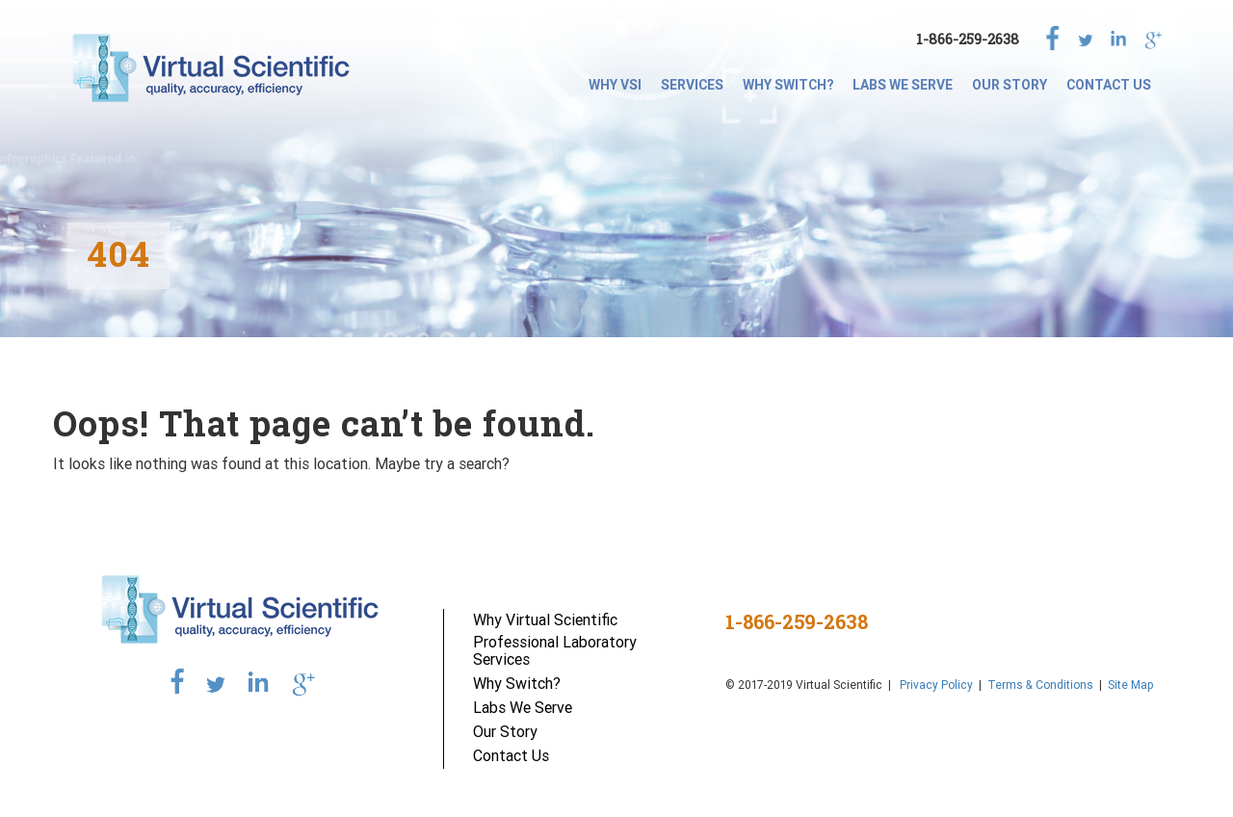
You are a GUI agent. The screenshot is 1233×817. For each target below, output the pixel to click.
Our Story (1009, 84)
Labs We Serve (903, 84)
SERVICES (692, 84)
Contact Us (1108, 84)
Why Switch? (788, 84)
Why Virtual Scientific (545, 619)
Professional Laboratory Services (555, 650)
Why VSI (615, 84)
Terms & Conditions (1040, 684)
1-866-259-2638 (967, 39)
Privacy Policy (935, 684)
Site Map (1131, 684)
